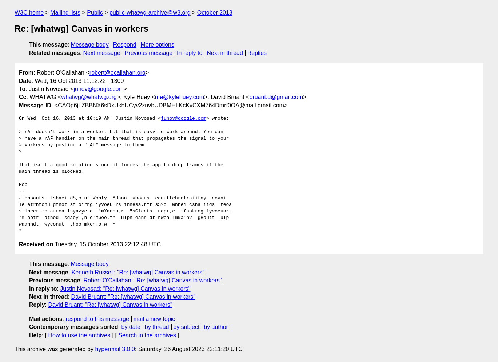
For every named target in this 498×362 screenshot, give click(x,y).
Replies (257, 53)
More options (158, 44)
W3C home (29, 12)
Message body (90, 44)
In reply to (189, 53)
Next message (101, 53)
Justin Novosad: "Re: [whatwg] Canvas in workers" (125, 289)
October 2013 (214, 12)
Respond (124, 44)
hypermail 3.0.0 (115, 349)
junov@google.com (98, 89)
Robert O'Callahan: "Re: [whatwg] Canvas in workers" (152, 280)
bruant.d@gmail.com (276, 97)
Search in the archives (147, 335)
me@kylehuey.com (179, 97)
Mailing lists (65, 12)
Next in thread (225, 53)
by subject (186, 327)
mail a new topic (154, 319)
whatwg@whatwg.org (89, 97)
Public (95, 12)
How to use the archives (79, 335)
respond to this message (97, 319)
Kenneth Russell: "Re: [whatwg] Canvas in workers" (138, 272)
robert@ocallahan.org (117, 72)
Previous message (149, 53)
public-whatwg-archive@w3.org (150, 12)
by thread (157, 327)
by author (216, 327)
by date (130, 327)
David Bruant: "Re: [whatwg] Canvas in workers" (133, 297)
